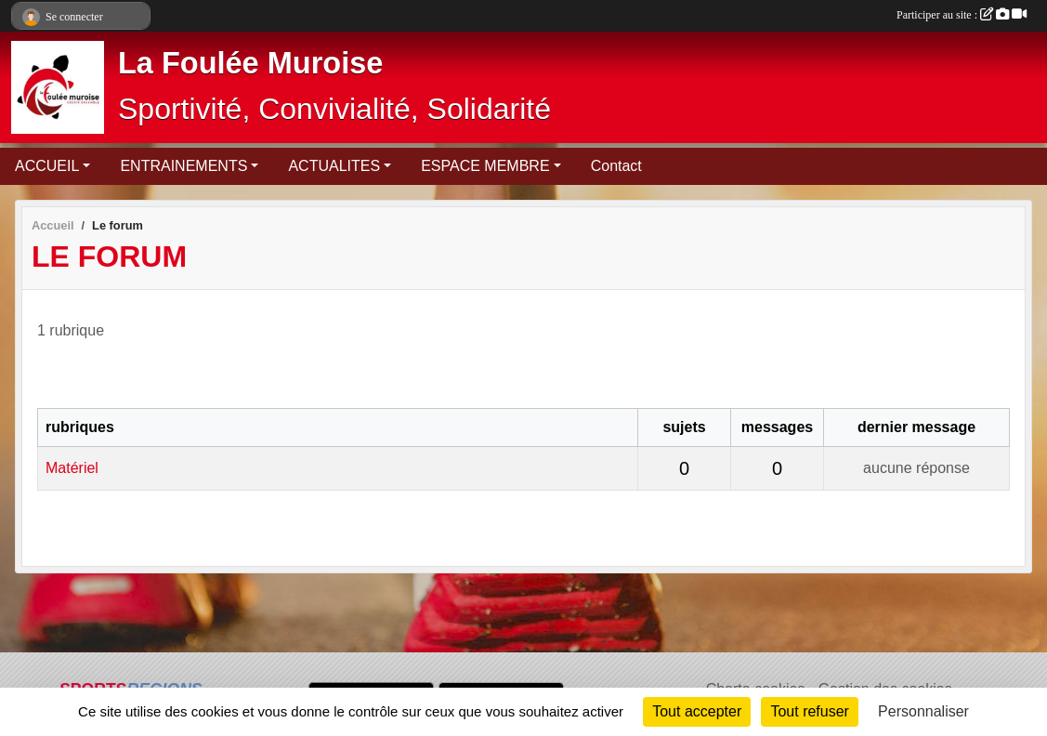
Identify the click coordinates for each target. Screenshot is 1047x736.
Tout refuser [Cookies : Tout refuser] (809, 711)
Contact (616, 166)
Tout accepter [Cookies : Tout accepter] (696, 711)
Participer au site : (961, 14)
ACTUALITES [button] (334, 166)
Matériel (72, 468)
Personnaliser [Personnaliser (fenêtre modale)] (923, 711)
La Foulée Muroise (250, 63)
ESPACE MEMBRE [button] (485, 166)
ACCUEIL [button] (47, 166)
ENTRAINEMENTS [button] (183, 166)
